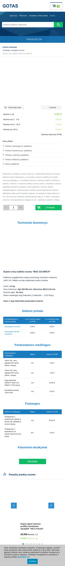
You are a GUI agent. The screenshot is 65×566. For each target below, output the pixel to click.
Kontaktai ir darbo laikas (38, 16)
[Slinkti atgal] (14, 505)
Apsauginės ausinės (12, 327)
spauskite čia (23, 557)
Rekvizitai (23, 16)
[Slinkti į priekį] (51, 505)
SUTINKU (32, 561)
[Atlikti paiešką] (58, 24)
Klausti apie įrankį (13, 107)
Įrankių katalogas (10, 47)
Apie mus (13, 16)
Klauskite (32, 461)
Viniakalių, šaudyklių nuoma (13, 50)
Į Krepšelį (51, 107)
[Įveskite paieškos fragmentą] (28, 24)
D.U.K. (52, 16)
